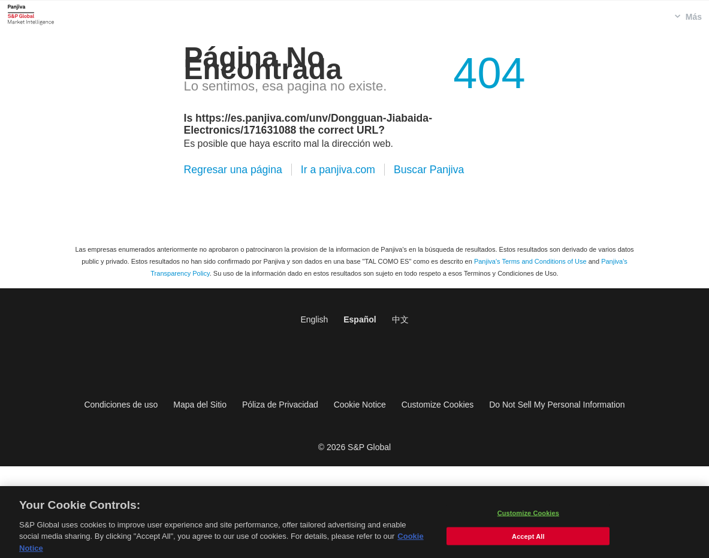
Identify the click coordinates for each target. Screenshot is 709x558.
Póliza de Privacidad (280, 404)
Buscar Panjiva (429, 170)
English (314, 319)
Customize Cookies (438, 404)
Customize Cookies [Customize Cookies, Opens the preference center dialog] (528, 516)
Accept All (528, 539)
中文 (400, 319)
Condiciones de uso (121, 404)
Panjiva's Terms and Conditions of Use (530, 261)
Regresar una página (233, 170)
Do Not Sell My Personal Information (556, 404)
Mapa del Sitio (200, 404)
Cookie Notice (360, 404)
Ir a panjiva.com (338, 170)
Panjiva (31, 14)
